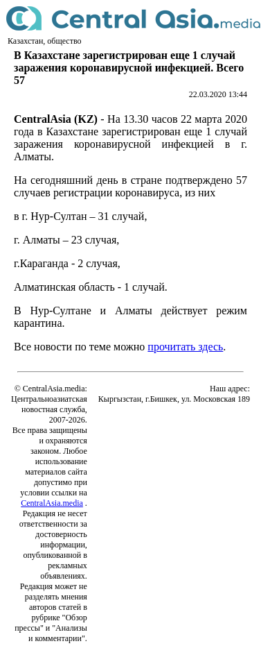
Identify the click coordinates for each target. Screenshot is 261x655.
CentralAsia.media (52, 503)
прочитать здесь (185, 346)
